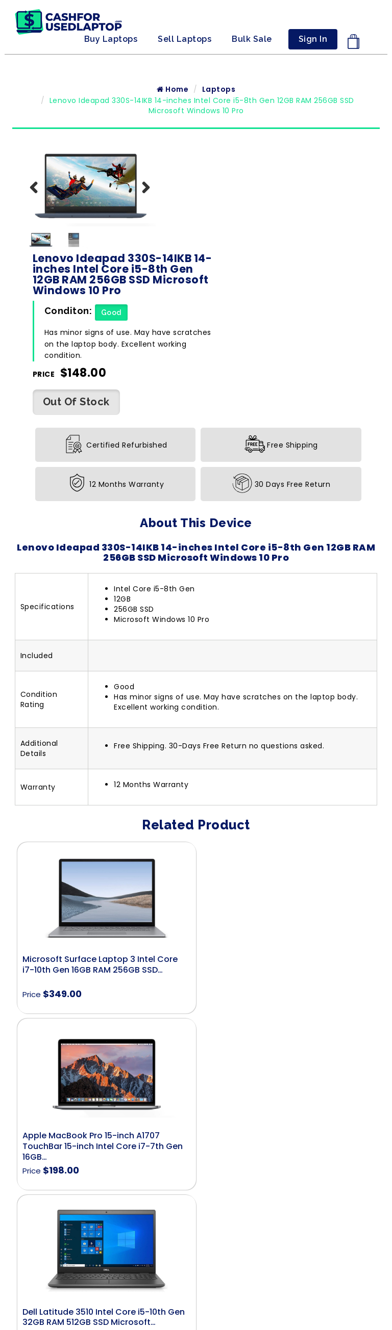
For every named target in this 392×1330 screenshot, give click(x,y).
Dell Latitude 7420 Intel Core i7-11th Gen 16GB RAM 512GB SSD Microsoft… (285, 1032)
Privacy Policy (196, 1187)
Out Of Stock (76, 293)
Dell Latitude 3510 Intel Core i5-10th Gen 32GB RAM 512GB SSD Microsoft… (103, 1032)
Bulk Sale (252, 39)
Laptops (219, 90)
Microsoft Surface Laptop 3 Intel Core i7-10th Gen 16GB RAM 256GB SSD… (100, 856)
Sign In (313, 39)
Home (172, 90)
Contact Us (196, 1140)
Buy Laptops (111, 39)
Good (252, 204)
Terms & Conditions (196, 1173)
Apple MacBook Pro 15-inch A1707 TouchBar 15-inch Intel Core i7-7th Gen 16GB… (284, 861)
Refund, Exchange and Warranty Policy (196, 1201)
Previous (40, 199)
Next (141, 199)
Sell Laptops (184, 39)
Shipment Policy (196, 1154)
